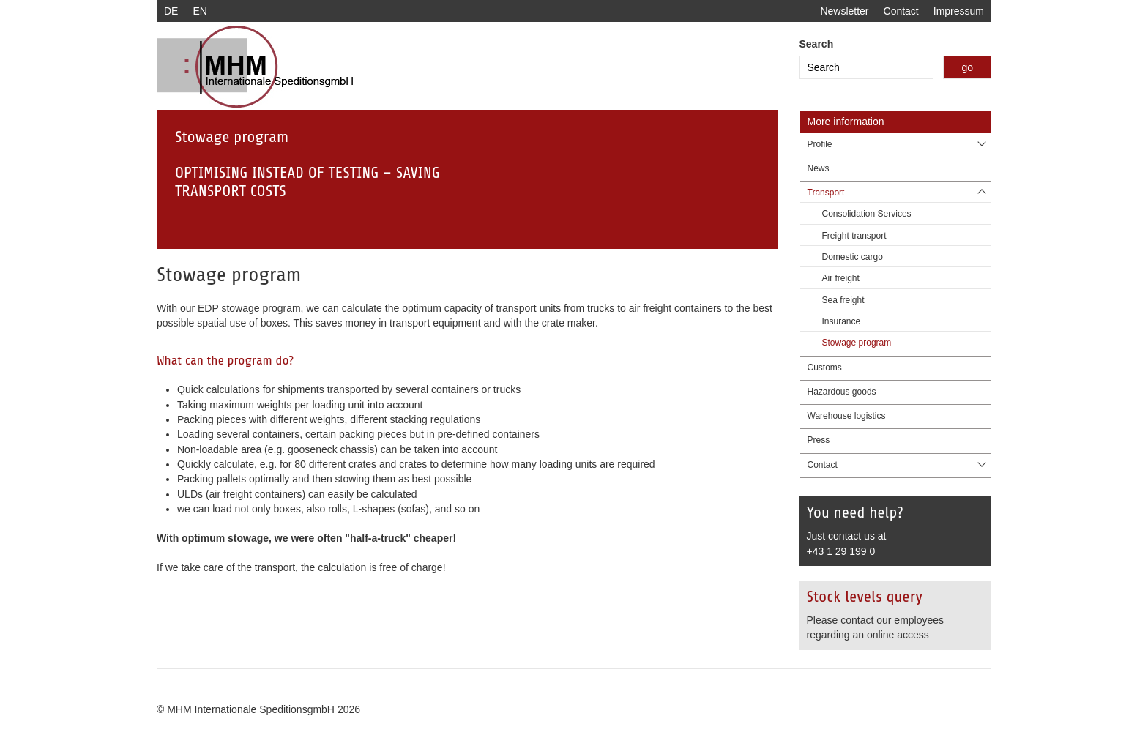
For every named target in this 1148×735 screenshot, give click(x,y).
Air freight (841, 278)
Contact (901, 11)
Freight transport (854, 236)
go (967, 67)
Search (817, 44)
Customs (825, 367)
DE (171, 11)
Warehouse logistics (847, 416)
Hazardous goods (842, 392)
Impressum (958, 11)
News (819, 168)
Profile (820, 144)
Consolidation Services (867, 214)
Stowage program (857, 342)
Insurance (841, 321)
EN (199, 11)
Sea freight (843, 300)
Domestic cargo (852, 257)
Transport (826, 192)
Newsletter (844, 11)
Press (819, 440)
